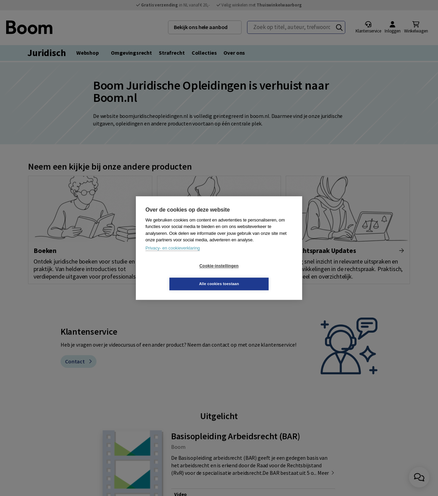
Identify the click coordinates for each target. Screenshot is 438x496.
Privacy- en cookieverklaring (172, 256)
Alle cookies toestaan (260, 275)
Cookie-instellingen (178, 274)
